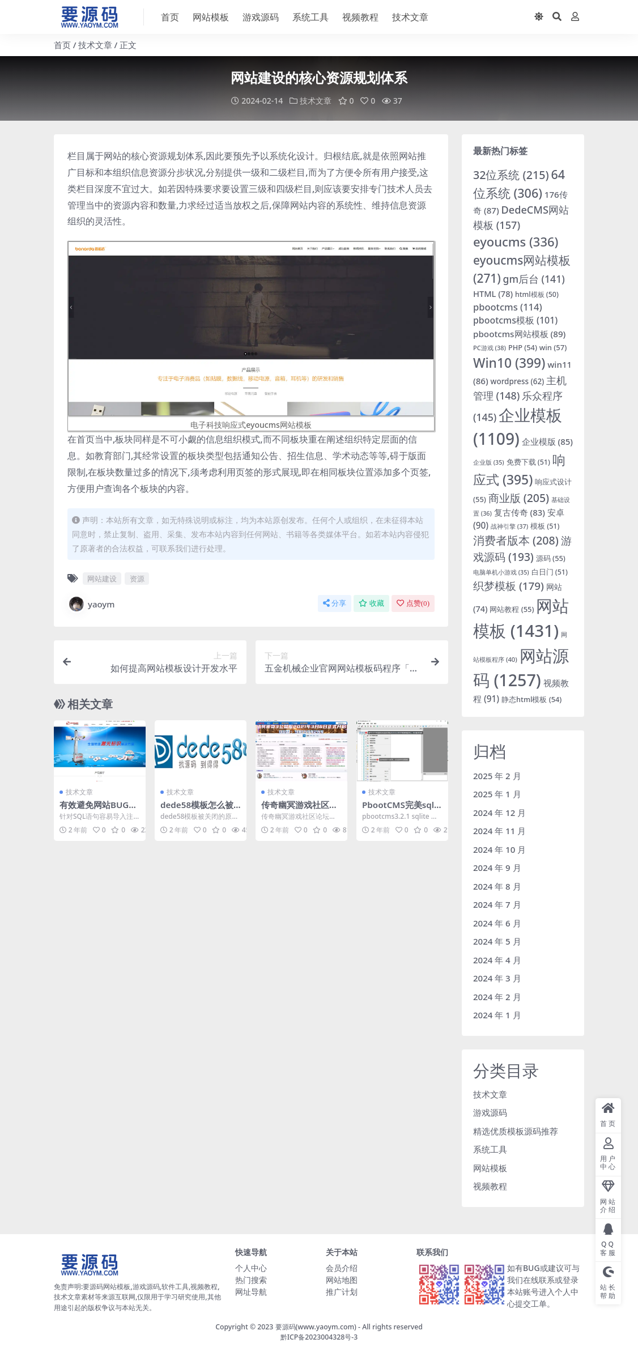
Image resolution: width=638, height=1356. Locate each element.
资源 (137, 578)
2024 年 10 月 (499, 849)
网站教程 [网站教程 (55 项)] (512, 608)
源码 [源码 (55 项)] (550, 557)
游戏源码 (490, 1111)
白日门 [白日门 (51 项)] (549, 571)
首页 (62, 44)
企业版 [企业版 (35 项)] (488, 462)
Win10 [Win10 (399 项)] (509, 362)
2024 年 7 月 (497, 903)
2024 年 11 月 (499, 830)
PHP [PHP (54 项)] (522, 347)
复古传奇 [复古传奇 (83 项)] (519, 511)
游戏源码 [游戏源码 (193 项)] (522, 548)
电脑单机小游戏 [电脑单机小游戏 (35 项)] (501, 572)
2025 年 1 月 (497, 793)
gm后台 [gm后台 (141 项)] (534, 278)
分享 (334, 602)
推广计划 (342, 1291)
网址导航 (251, 1291)
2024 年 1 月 (497, 1014)
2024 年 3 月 (497, 977)
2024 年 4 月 (497, 959)
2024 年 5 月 (497, 940)
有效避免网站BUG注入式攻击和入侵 (98, 809)
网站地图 (342, 1279)
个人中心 (251, 1267)
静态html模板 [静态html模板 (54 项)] (531, 699)
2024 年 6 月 (497, 922)
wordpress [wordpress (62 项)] (518, 381)
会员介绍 (342, 1267)
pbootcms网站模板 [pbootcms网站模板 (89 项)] (519, 333)
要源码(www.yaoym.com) (315, 1326)
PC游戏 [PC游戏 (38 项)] (489, 347)
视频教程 (490, 1185)
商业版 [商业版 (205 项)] (518, 497)
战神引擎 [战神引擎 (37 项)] (509, 525)
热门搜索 (251, 1279)
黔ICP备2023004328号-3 (319, 1336)
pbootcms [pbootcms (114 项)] (507, 306)
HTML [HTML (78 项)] (493, 293)
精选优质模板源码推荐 (515, 1130)
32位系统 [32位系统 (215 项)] (511, 174)
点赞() (413, 602)
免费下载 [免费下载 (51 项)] (528, 461)
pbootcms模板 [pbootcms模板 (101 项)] (515, 320)
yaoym (91, 603)
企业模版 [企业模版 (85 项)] (547, 441)
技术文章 (95, 44)
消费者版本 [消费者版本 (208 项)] (516, 539)
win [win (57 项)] (553, 347)
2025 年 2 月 (497, 775)
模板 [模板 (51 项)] (544, 525)
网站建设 (102, 578)
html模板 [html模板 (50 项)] (537, 294)
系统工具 (490, 1148)
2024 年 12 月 (499, 812)
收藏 (371, 602)
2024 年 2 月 (497, 996)
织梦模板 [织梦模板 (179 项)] (508, 585)
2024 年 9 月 (497, 867)
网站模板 (490, 1167)
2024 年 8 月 (497, 885)
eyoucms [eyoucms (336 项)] (515, 241)
